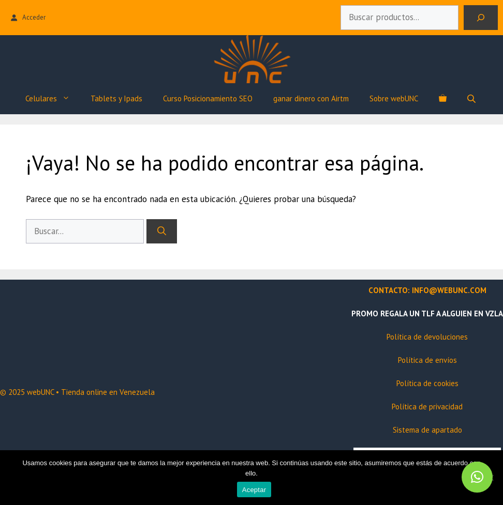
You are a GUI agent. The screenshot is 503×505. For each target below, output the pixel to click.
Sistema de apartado (427, 430)
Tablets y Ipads (116, 98)
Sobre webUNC (393, 98)
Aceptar (254, 490)
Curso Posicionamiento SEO (208, 98)
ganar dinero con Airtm (311, 98)
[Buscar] (481, 17)
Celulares (52, 98)
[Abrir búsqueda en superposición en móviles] (472, 98)
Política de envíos (427, 360)
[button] (477, 477)
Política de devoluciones (427, 337)
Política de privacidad (427, 406)
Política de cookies (427, 383)
